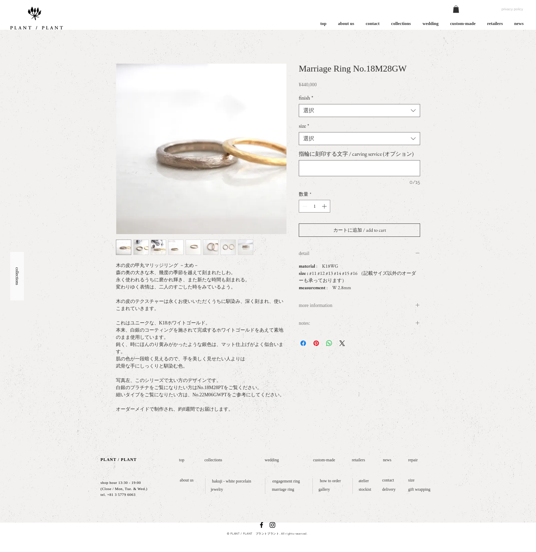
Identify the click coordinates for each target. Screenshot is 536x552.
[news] (387, 460)
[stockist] (365, 489)
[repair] (414, 460)
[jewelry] (217, 489)
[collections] (213, 460)
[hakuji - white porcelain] (232, 481)
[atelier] (364, 481)
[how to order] (330, 481)
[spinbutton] (314, 206)
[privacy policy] (512, 9)
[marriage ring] (283, 489)
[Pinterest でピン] (316, 343)
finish (306, 97)
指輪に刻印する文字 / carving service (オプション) (356, 154)
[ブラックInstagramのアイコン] (272, 525)
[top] (181, 460)
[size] (412, 480)
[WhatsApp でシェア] (329, 343)
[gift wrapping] (421, 489)
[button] (456, 9)
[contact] (389, 480)
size (304, 126)
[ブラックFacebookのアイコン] (261, 525)
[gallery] (324, 489)
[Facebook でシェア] (303, 343)
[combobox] (359, 110)
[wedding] (271, 460)
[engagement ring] (286, 481)
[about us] (186, 480)
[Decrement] (304, 206)
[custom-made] (324, 460)
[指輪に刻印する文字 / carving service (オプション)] (359, 168)
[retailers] (358, 460)
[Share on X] (342, 343)
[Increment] (325, 206)
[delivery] (390, 489)
